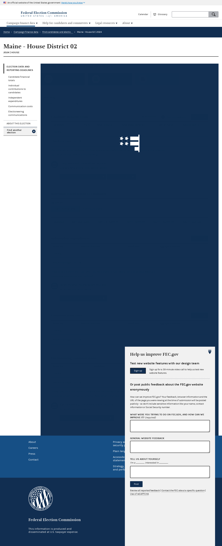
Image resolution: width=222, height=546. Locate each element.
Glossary (162, 14)
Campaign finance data (26, 31)
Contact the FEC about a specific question (183, 490)
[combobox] (190, 14)
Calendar (143, 14)
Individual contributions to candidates (17, 89)
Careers (33, 447)
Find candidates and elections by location (63, 31)
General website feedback (147, 438)
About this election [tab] (19, 123)
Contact (33, 459)
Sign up (138, 370)
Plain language (122, 450)
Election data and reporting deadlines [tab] (20, 68)
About (32, 441)
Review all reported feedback (145, 490)
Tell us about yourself (145, 459)
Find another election (14, 131)
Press (31, 453)
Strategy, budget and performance (124, 467)
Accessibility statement (121, 458)
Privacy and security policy (122, 443)
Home (6, 31)
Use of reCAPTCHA (139, 494)
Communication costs (20, 106)
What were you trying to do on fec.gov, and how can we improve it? (167, 416)
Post (136, 484)
